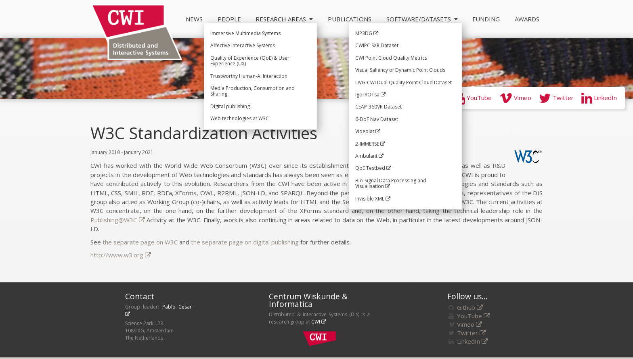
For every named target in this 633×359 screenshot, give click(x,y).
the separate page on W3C (140, 242)
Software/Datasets (422, 19)
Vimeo (515, 98)
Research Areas (284, 19)
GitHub (430, 98)
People (229, 19)
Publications (349, 19)
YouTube (473, 98)
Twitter (556, 98)
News (194, 19)
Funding (486, 19)
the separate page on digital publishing (245, 242)
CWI (318, 321)
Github (470, 307)
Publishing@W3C (117, 220)
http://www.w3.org (120, 255)
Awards (527, 19)
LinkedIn (599, 98)
